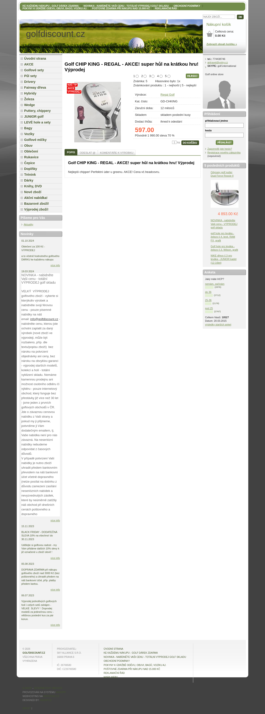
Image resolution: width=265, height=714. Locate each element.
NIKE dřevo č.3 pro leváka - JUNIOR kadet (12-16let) (223, 259)
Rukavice (31, 157)
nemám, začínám (214, 283)
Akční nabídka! (35, 198)
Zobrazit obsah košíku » (221, 44)
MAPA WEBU (111, 677)
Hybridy (30, 93)
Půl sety (30, 76)
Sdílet (27, 708)
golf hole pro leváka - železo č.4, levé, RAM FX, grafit (223, 237)
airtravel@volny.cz (217, 62)
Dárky (28, 180)
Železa (29, 99)
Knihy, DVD (33, 186)
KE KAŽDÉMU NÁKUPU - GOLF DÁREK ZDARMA (51, 6)
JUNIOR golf (33, 116)
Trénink (30, 174)
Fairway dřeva (35, 87)
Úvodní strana (35, 58)
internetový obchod (48, 688)
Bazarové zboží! (36, 203)
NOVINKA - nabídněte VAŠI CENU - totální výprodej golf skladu (126, 6)
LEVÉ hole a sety (37, 122)
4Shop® (61, 692)
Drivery (30, 82)
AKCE (28, 64)
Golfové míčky (35, 140)
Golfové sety (34, 70)
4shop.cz (46, 700)
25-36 (208, 300)
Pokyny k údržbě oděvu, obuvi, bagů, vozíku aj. (55, 8)
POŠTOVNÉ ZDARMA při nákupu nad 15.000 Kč (121, 8)
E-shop (27, 688)
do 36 (208, 292)
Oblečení (31, 151)
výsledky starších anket (218, 324)
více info (55, 265)
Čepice (29, 163)
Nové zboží (32, 192)
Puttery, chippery (37, 111)
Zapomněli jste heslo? (219, 148)
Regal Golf (167, 94)
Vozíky (29, 134)
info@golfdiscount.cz (44, 319)
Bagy (28, 128)
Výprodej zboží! (36, 209)
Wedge (29, 105)
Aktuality (28, 224)
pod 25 (209, 308)
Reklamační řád (166, 8)
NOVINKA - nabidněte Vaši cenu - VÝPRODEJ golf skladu (224, 224)
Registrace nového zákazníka (224, 152)
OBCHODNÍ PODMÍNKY (186, 6)
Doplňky (30, 169)
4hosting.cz (51, 696)
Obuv (28, 145)
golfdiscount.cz (34, 653)
